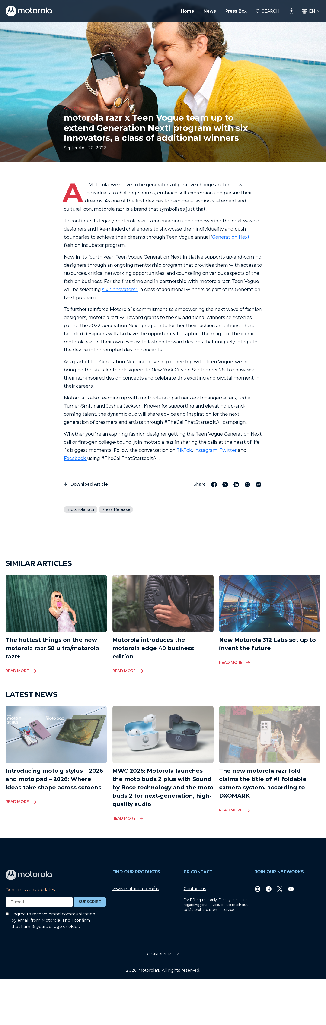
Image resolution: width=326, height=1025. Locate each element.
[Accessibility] (291, 11)
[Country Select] (311, 11)
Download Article (86, 484)
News (209, 11)
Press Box (236, 11)
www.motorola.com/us (135, 888)
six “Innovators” (120, 289)
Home (187, 11)
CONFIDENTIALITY (163, 954)
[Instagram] (257, 889)
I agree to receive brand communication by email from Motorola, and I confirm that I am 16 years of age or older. (53, 920)
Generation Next (231, 237)
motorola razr (81, 509)
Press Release (115, 509)
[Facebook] (269, 889)
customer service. (220, 910)
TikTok (184, 450)
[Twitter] (280, 889)
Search (270, 11)
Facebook (75, 458)
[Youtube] (291, 889)
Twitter (229, 450)
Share (200, 484)
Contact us (195, 888)
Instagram (205, 450)
